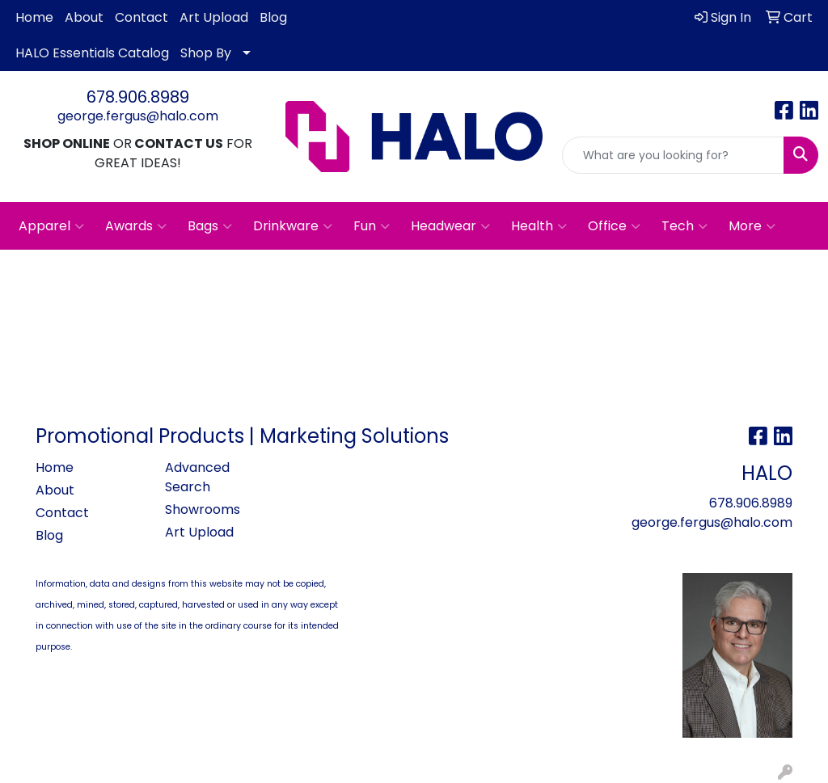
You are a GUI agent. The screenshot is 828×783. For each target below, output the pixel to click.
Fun (371, 226)
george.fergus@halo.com (137, 116)
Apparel (51, 226)
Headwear (450, 226)
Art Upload (214, 17)
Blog (273, 17)
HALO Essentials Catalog (92, 53)
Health (539, 226)
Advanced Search (197, 477)
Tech (684, 226)
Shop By (205, 53)
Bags (210, 226)
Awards (136, 226)
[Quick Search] (673, 155)
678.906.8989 (138, 97)
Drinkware (292, 226)
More (752, 226)
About (84, 17)
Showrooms (202, 509)
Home (34, 17)
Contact (141, 17)
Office (614, 226)
